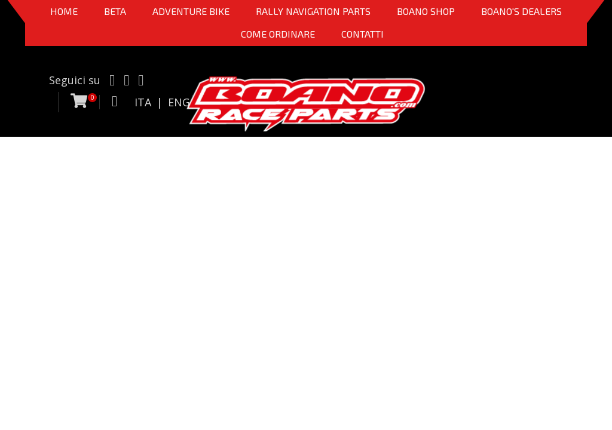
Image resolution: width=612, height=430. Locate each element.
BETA (115, 11)
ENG (179, 102)
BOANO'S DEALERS (521, 11)
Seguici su (74, 80)
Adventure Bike (191, 11)
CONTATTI (362, 33)
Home (64, 11)
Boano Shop (426, 11)
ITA (142, 102)
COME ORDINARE (278, 33)
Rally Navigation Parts (313, 11)
